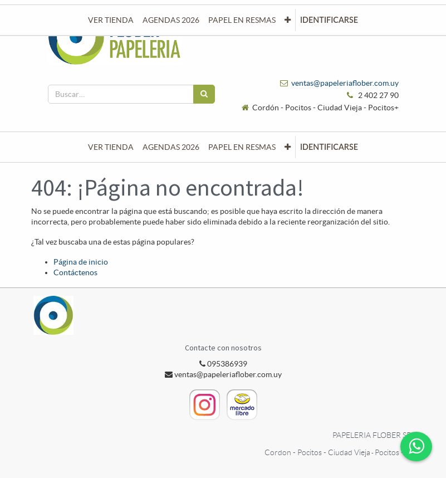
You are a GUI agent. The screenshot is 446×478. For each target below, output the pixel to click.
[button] (287, 147)
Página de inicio (80, 261)
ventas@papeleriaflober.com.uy (345, 83)
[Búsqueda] (204, 94)
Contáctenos (75, 272)
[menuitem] (111, 147)
